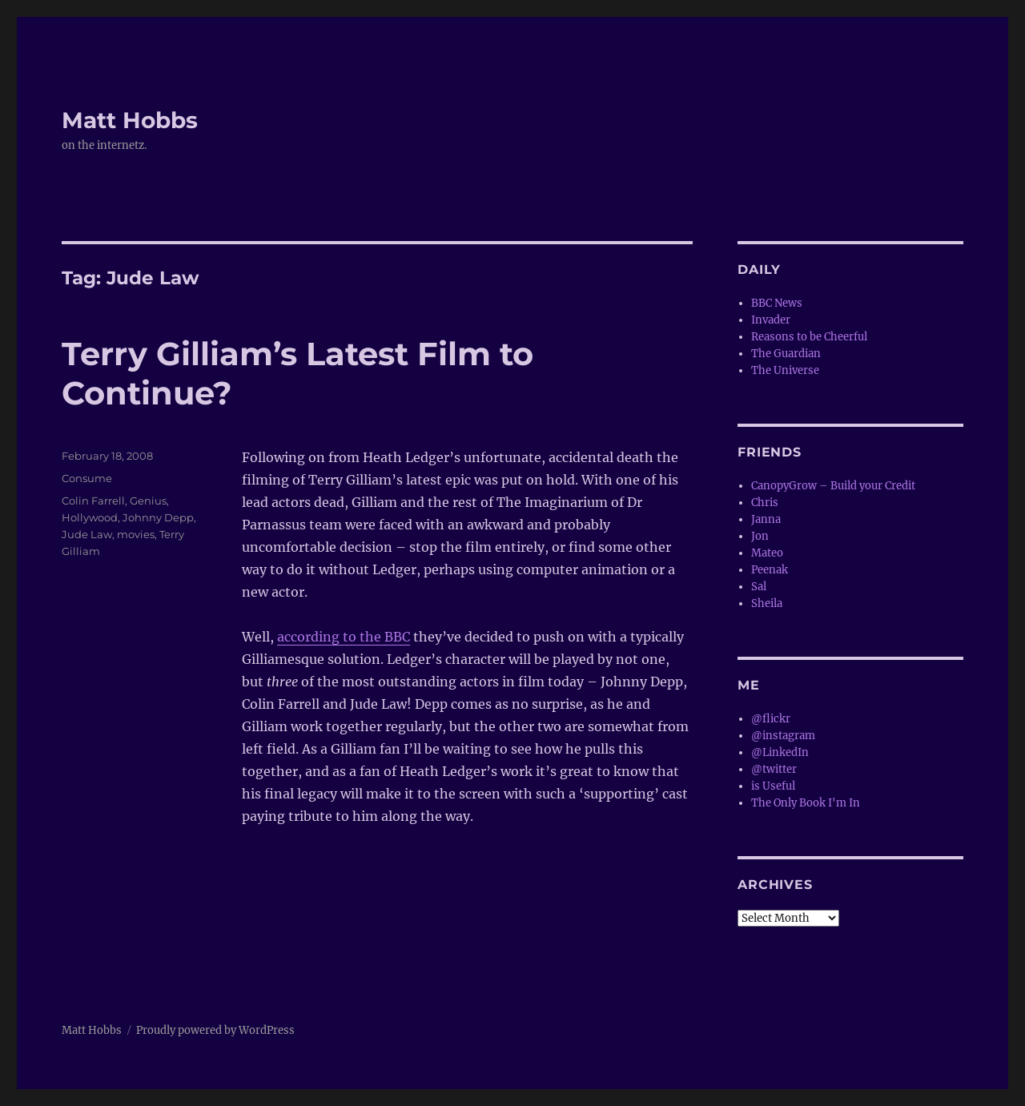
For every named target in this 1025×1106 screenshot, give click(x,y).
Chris (764, 502)
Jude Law (87, 534)
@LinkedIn (780, 752)
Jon (760, 536)
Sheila (766, 603)
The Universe (785, 370)
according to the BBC (343, 637)
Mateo (767, 553)
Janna (766, 519)
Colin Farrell (93, 500)
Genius (148, 500)
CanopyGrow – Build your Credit (833, 486)
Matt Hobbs (130, 120)
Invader (770, 320)
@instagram (783, 735)
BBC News (776, 303)
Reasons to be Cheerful (809, 337)
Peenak (769, 570)
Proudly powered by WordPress (215, 1030)
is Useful (773, 786)
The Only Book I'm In (805, 803)
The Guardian (786, 353)
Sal (758, 586)
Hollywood (90, 517)
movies (136, 534)
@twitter (774, 769)
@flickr (770, 719)
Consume (87, 478)
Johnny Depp (158, 517)
